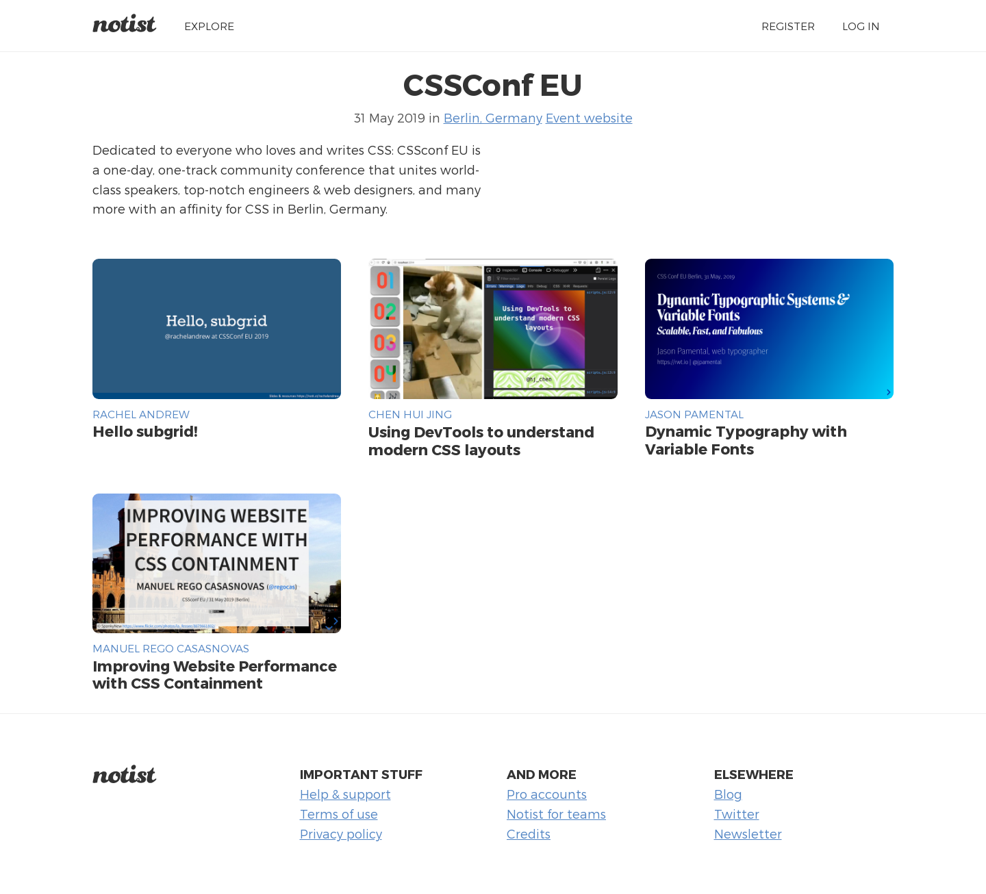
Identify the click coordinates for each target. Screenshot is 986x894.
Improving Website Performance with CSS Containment (214, 674)
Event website (589, 117)
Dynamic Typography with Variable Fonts (746, 439)
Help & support (345, 794)
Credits (529, 833)
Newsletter (748, 833)
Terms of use (339, 813)
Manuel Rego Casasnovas (170, 647)
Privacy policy (341, 833)
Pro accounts (547, 794)
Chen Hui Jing (410, 413)
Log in (861, 25)
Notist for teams (556, 813)
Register (788, 25)
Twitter (736, 813)
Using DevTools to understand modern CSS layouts (481, 440)
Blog (728, 794)
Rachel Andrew (141, 413)
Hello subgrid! (145, 430)
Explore (209, 25)
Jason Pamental (694, 413)
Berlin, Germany (493, 117)
